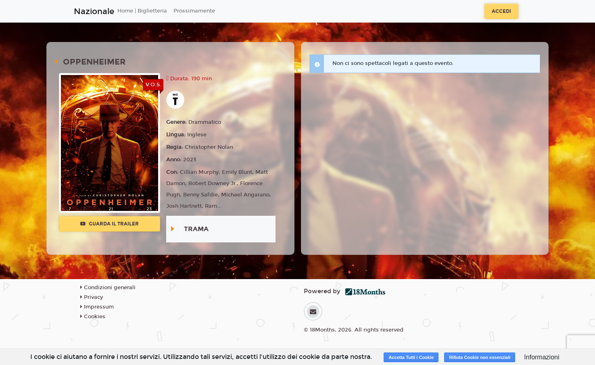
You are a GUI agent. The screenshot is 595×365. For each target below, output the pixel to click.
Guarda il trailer (109, 224)
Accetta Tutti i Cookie (411, 357)
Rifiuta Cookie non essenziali (479, 357)
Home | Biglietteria (142, 11)
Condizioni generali (108, 287)
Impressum (97, 307)
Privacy (91, 297)
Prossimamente (194, 11)
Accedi (501, 11)
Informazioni (541, 357)
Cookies (92, 316)
